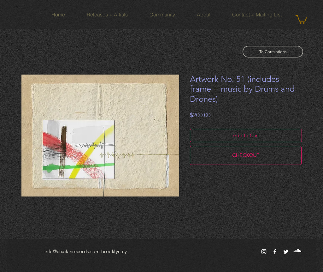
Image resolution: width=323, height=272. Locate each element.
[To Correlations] (273, 51)
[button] (301, 19)
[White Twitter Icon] (286, 251)
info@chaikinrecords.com (72, 251)
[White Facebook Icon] (275, 251)
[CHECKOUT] (246, 155)
